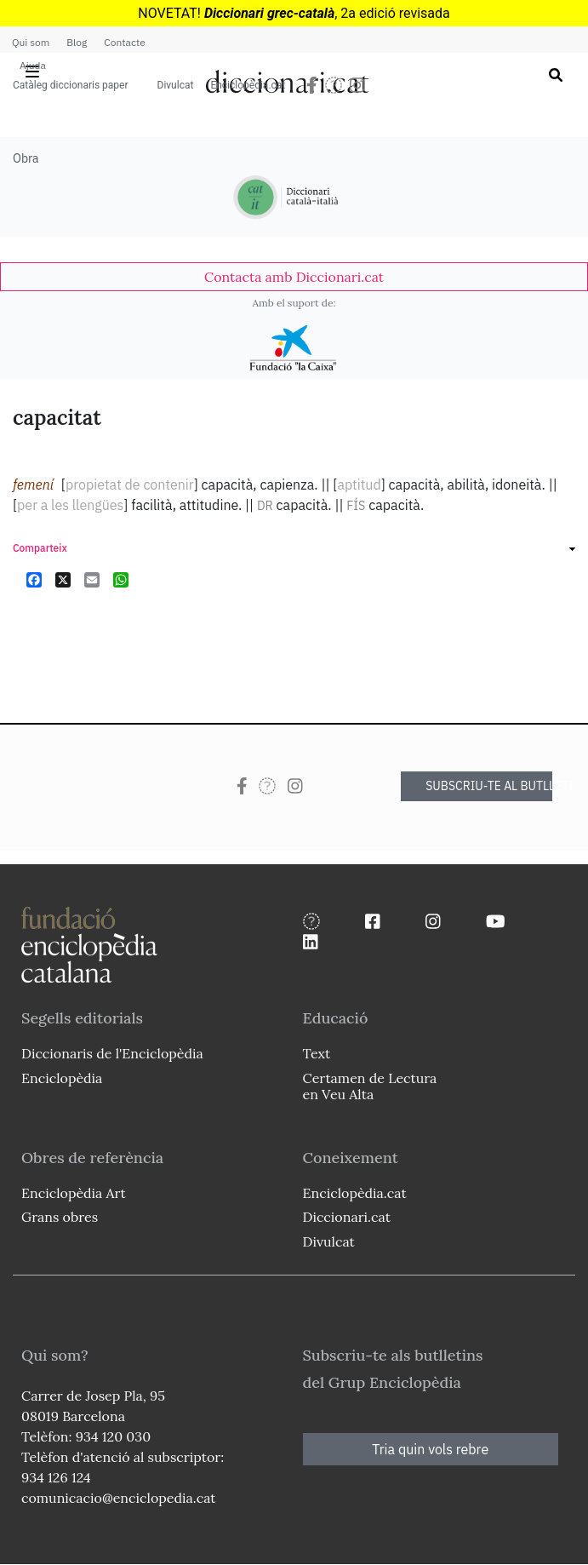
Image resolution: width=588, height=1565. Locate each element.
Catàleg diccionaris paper (70, 85)
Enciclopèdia (61, 1077)
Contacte (124, 42)
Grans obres (59, 1216)
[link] (294, 276)
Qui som (30, 42)
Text (317, 1053)
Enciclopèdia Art (73, 1192)
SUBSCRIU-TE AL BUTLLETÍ (488, 786)
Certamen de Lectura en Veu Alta (370, 1086)
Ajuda (33, 65)
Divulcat (175, 85)
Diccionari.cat (347, 1216)
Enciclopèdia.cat (247, 85)
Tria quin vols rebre (430, 1449)
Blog (76, 42)
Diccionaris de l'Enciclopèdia (112, 1053)
